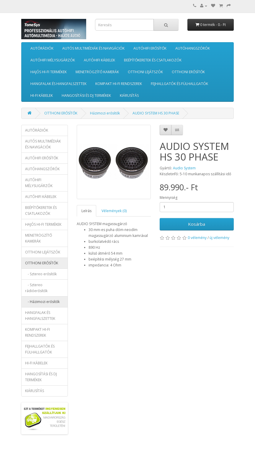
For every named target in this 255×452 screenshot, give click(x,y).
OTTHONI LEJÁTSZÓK (145, 71)
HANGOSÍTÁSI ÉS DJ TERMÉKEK (86, 95)
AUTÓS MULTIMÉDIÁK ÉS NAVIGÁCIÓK (93, 48)
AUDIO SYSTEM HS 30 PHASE (156, 113)
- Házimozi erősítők (42, 301)
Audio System (184, 168)
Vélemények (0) (114, 210)
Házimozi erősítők (105, 113)
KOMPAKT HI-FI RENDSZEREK (118, 83)
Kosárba (196, 224)
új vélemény (219, 237)
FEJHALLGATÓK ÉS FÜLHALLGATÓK (179, 83)
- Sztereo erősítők (41, 273)
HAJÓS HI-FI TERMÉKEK (48, 71)
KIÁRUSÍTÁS (129, 95)
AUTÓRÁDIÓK (41, 48)
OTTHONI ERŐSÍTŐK (188, 71)
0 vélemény (197, 237)
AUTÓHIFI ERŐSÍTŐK (149, 48)
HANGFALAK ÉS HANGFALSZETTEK (58, 83)
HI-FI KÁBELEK (41, 95)
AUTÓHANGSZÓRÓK (192, 48)
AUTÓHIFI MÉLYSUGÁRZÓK (52, 60)
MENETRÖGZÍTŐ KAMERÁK (97, 71)
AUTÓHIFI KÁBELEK (99, 60)
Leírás (86, 210)
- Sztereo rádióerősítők (36, 287)
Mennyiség (168, 197)
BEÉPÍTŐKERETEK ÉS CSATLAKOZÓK (153, 60)
